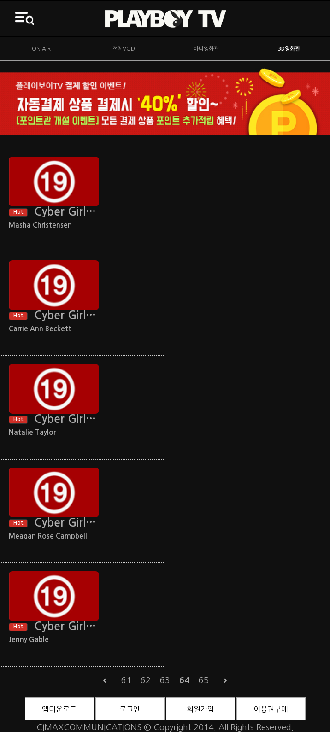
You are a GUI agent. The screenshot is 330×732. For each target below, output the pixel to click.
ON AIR (41, 49)
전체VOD (123, 49)
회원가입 (200, 709)
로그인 (129, 709)
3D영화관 (289, 49)
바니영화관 (206, 49)
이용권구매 (270, 709)
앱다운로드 (59, 709)
